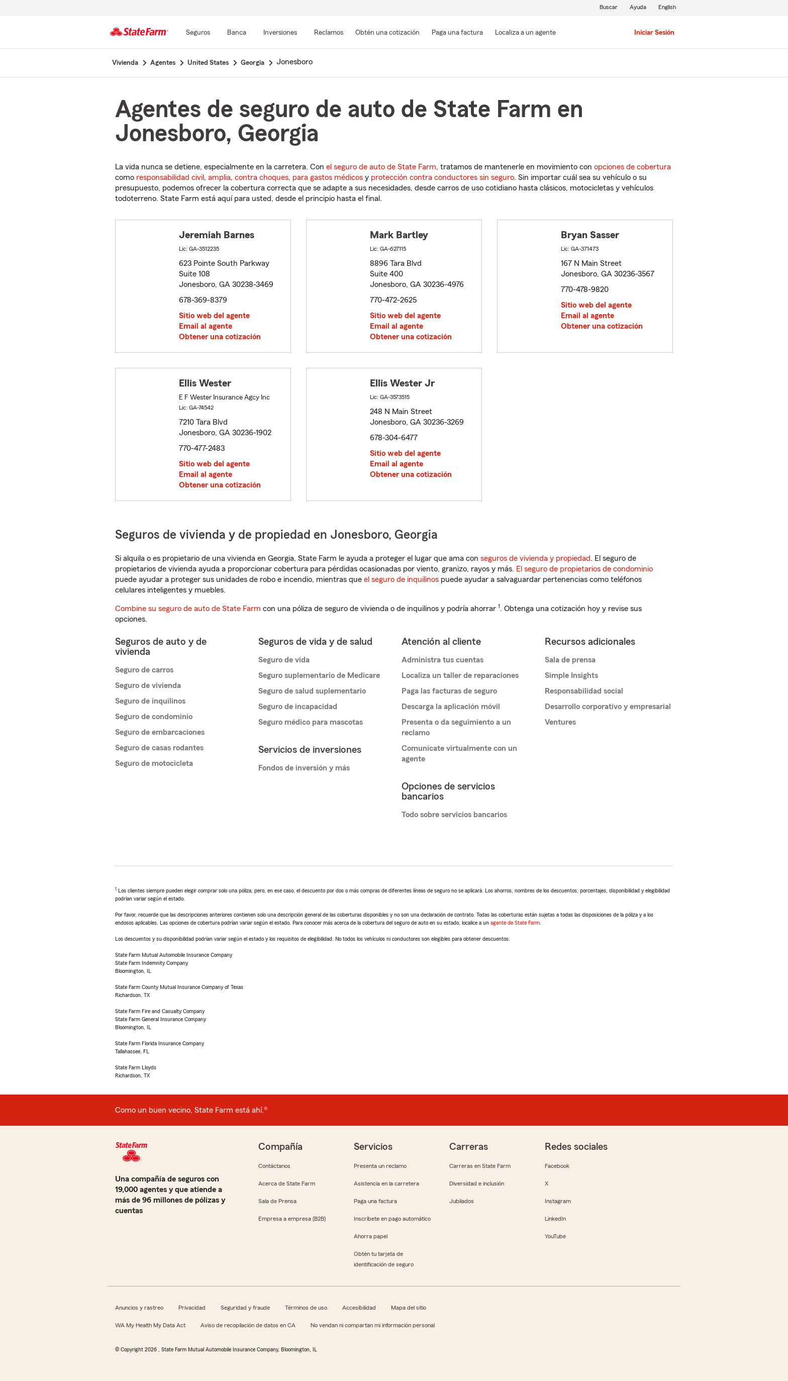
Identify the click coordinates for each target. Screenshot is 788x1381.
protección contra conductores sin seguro (442, 177)
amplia (219, 177)
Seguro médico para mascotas (310, 722)
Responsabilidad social (584, 691)
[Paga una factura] (457, 33)
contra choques (261, 177)
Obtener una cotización (220, 337)
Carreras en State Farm (480, 1166)
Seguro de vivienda (148, 685)
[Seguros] (198, 33)
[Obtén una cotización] (387, 33)
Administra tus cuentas (442, 660)
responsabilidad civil (170, 177)
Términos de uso (306, 1308)
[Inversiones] (280, 33)
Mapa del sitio (408, 1308)
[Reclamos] (328, 33)
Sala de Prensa (277, 1201)
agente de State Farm (515, 923)
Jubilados (461, 1201)
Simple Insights (571, 675)
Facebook (557, 1166)
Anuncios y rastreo (139, 1308)
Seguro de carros (144, 670)
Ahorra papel (370, 1236)
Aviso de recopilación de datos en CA (248, 1325)
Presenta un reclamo (380, 1166)
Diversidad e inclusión (476, 1183)
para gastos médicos (327, 177)
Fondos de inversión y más (304, 768)
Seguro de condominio (153, 717)
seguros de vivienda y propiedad (535, 558)
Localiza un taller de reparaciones (460, 675)
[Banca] (236, 33)
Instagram (558, 1201)
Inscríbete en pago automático (392, 1219)
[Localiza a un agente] (525, 33)
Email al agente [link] (205, 326)
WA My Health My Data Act (150, 1325)
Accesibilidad (359, 1308)
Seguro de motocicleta (154, 763)
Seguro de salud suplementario (312, 691)
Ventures (560, 722)
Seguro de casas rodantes (159, 748)
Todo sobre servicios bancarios (454, 815)
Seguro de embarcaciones (160, 732)
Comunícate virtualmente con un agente (459, 753)
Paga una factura (375, 1201)
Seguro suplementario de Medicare (319, 675)
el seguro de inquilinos (401, 579)
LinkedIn (555, 1219)
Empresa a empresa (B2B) (292, 1219)
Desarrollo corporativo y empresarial (608, 707)
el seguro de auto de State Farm (381, 167)
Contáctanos (274, 1166)
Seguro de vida (284, 660)
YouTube (555, 1236)
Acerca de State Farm (286, 1183)
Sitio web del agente (214, 316)
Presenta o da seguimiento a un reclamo (456, 727)
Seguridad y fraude (245, 1308)
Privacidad (192, 1308)
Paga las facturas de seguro (449, 691)
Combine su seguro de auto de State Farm (188, 609)
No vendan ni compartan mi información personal (373, 1325)
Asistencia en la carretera (386, 1183)
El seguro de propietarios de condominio (584, 569)
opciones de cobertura (632, 167)
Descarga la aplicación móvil (451, 707)
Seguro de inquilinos (150, 701)
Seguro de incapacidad (297, 707)
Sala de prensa (570, 660)
